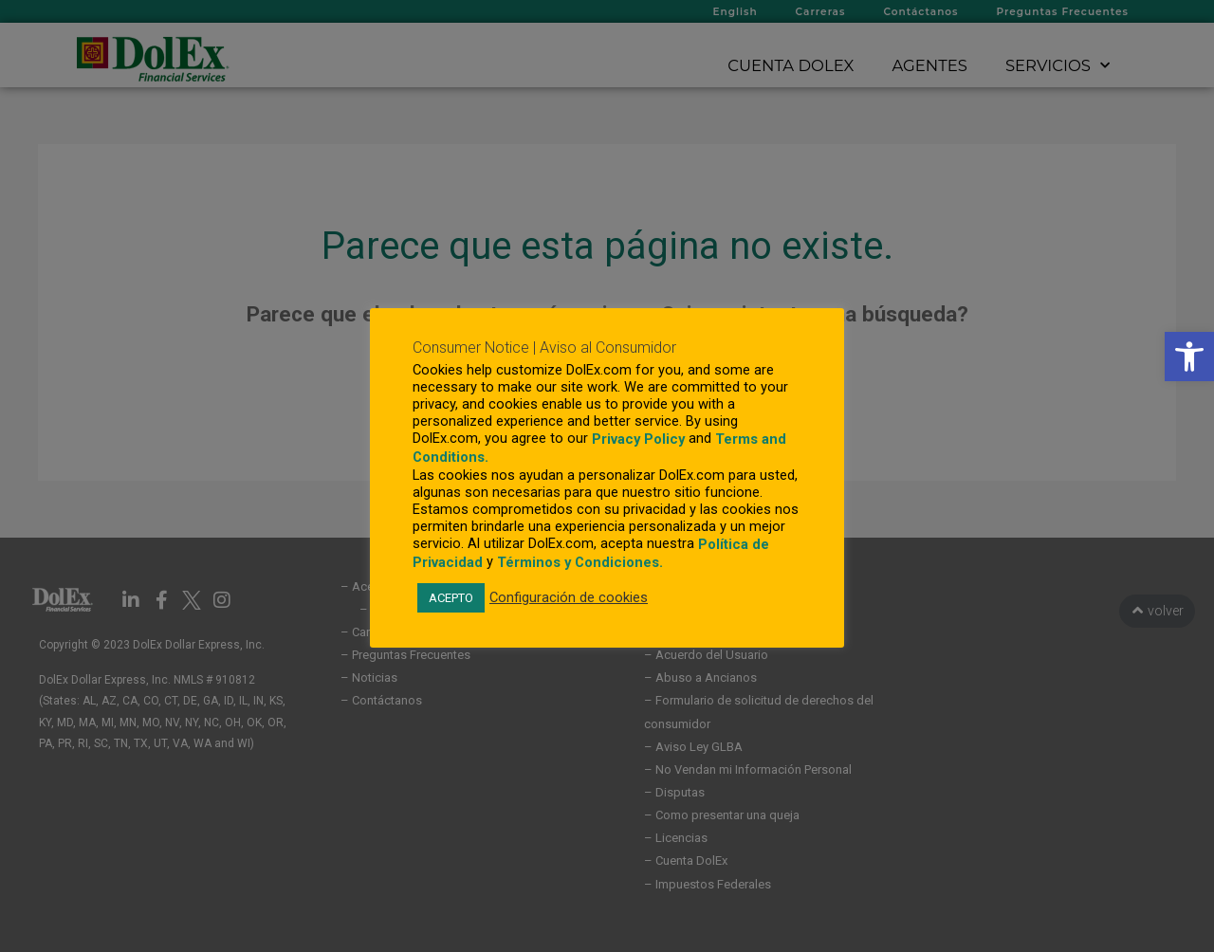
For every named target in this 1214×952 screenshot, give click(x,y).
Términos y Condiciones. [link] (580, 562)
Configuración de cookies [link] (568, 597)
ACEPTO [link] (451, 598)
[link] (1189, 356)
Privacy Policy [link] (638, 439)
